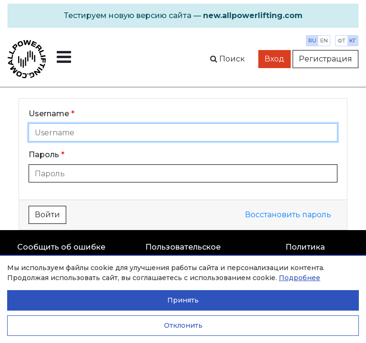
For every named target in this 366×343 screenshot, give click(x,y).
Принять (183, 300)
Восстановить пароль (288, 214)
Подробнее (299, 277)
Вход (274, 58)
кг (352, 40)
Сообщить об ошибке (61, 247)
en (324, 40)
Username (49, 113)
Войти (47, 214)
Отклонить (183, 325)
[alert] (183, 16)
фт (341, 40)
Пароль (44, 154)
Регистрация (325, 58)
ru (312, 40)
